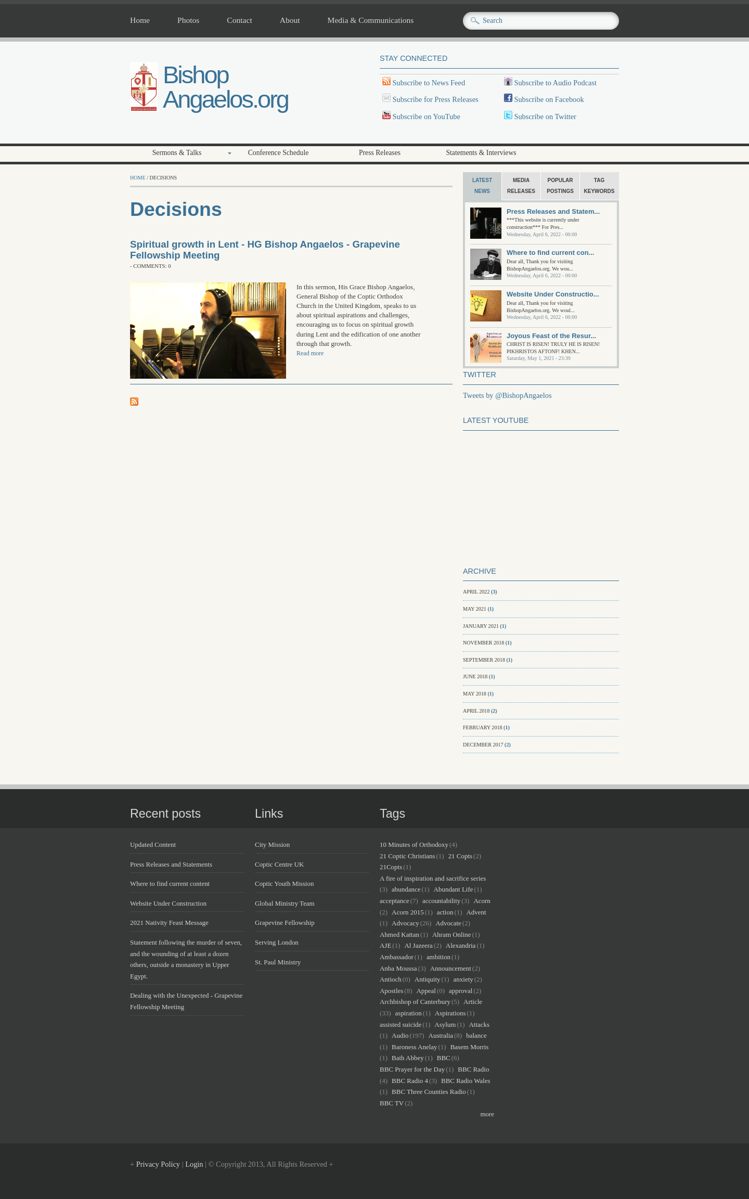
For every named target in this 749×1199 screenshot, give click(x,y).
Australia (441, 1035)
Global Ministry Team (285, 903)
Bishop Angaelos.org (225, 87)
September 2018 (484, 660)
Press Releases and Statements (171, 864)
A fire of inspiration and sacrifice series (433, 878)
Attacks (479, 1024)
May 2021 (474, 609)
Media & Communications (371, 20)
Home (140, 20)
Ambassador (397, 957)
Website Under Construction (168, 903)
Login (194, 1164)
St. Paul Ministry (278, 962)
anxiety (463, 979)
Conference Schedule (278, 153)
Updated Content (153, 844)
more (487, 1114)
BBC (443, 1058)
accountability (441, 901)
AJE (385, 945)
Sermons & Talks (177, 153)
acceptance (394, 901)
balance (476, 1035)
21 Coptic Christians (407, 856)
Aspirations (450, 1013)
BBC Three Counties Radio (429, 1091)
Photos (188, 20)
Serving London (277, 942)
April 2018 (476, 711)
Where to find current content (170, 883)
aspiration (408, 1013)
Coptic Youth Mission (284, 883)
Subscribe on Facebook (549, 99)
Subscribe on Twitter (544, 116)
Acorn (481, 901)
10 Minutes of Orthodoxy (414, 844)
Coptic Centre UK (279, 864)
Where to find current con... (550, 252)
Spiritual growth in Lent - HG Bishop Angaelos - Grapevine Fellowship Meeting (265, 250)
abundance (406, 889)
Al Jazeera (418, 945)
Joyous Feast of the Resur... (551, 336)
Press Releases (380, 153)
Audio (400, 1035)
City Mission (272, 844)
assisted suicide (400, 1024)
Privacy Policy (158, 1164)
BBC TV (392, 1103)
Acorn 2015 (408, 912)
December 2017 (483, 744)
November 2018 (483, 643)
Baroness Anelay (414, 1047)
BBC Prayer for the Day (412, 1069)
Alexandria (461, 945)
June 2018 (475, 676)
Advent (476, 912)
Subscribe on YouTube (426, 116)
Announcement (450, 968)
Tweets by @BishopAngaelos (507, 395)
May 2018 (474, 694)
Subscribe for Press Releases (435, 99)
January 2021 (481, 626)
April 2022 (476, 592)
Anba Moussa (398, 968)
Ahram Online (451, 934)
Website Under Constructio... (553, 294)
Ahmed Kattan (399, 934)
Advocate (448, 923)
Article (472, 1001)
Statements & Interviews (481, 153)
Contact (239, 20)
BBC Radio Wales (465, 1081)
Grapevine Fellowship (285, 922)
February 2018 (482, 727)
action (445, 912)
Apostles (391, 991)
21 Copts (460, 856)
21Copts (391, 867)
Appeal (425, 991)
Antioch (391, 979)
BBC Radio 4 (410, 1081)
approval (460, 991)
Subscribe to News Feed (428, 83)
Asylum (445, 1024)
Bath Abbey (408, 1058)
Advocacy (405, 923)
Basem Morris (469, 1047)
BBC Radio (473, 1069)
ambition (438, 957)
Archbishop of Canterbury (415, 1001)
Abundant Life (453, 889)
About (290, 20)
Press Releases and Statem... (553, 211)
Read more (310, 353)
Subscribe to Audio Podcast (554, 83)
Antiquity (428, 979)
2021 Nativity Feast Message (169, 922)
